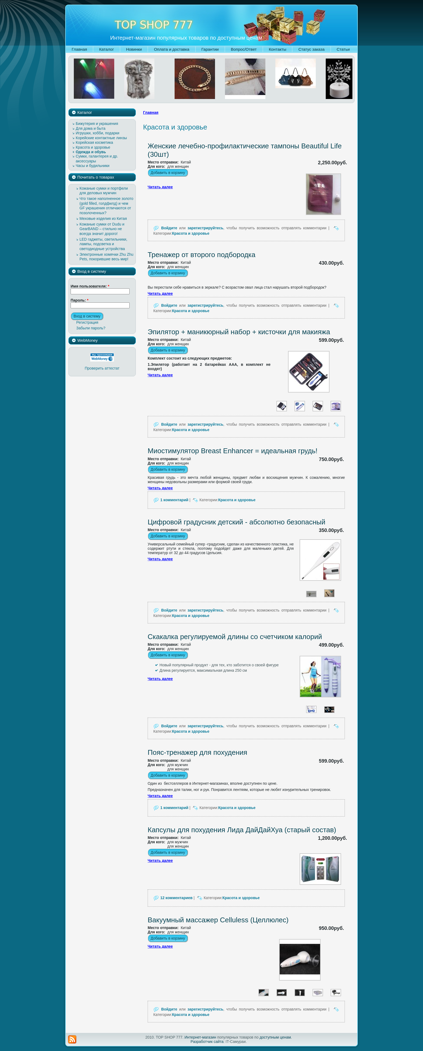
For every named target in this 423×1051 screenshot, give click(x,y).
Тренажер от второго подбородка (201, 255)
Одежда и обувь (91, 152)
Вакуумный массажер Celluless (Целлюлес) (218, 920)
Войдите (169, 228)
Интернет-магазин (200, 1037)
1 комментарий (174, 499)
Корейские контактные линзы (101, 138)
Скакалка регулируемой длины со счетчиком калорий (235, 637)
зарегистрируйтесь (205, 228)
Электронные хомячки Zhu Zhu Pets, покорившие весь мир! (106, 256)
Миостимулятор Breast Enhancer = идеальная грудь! (232, 451)
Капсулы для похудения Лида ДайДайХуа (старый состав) (242, 830)
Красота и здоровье (93, 147)
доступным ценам (275, 1037)
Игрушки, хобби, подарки (97, 133)
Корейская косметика (94, 142)
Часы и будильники (92, 165)
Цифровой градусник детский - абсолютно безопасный (236, 522)
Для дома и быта (90, 128)
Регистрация (87, 322)
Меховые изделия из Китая (103, 218)
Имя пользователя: (90, 286)
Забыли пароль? (90, 328)
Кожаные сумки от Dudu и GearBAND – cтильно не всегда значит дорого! (101, 229)
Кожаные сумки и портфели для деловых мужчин (103, 190)
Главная (150, 112)
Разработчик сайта (206, 1041)
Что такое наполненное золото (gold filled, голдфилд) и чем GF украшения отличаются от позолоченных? (106, 205)
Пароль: (79, 300)
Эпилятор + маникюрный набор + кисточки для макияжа (239, 332)
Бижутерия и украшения (97, 123)
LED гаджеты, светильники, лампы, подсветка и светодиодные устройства (103, 244)
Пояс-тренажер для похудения (197, 752)
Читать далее (160, 187)
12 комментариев (176, 898)
